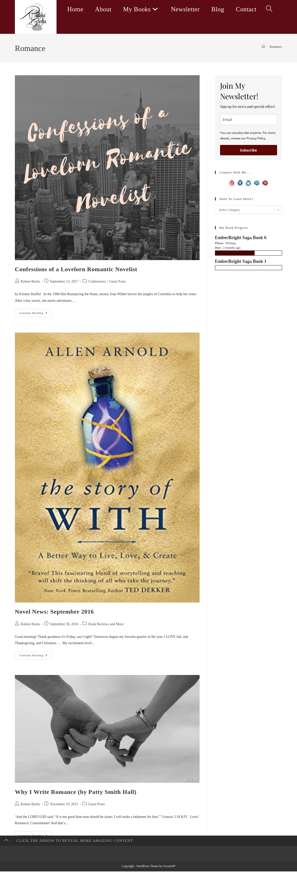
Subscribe (248, 150)
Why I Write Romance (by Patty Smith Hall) (76, 792)
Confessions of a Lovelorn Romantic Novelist (76, 269)
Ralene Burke (30, 281)
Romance (276, 46)
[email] (248, 119)
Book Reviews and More (106, 624)
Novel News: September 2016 (54, 611)
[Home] (263, 46)
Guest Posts (117, 281)
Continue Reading (35, 314)
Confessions (96, 281)
